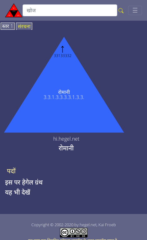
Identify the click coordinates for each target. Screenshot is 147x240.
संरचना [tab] (24, 26)
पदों (11, 171)
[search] (70, 10)
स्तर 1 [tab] (7, 26)
